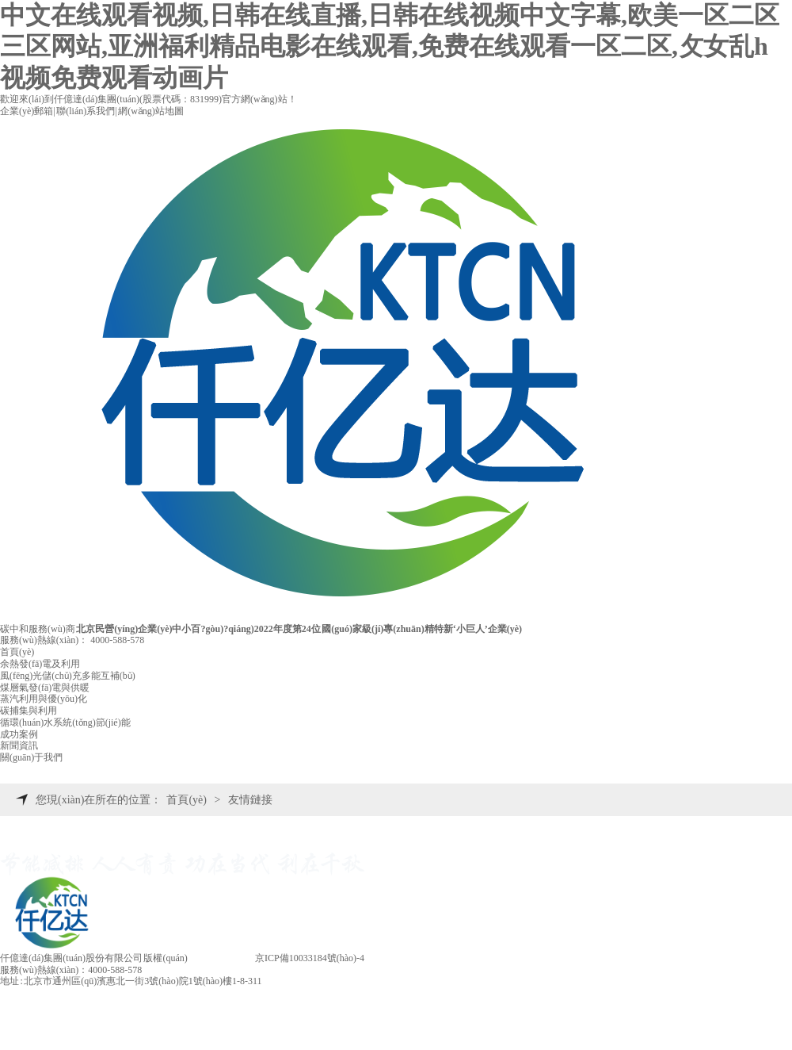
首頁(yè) (17, 651)
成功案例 (19, 734)
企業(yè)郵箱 (26, 111)
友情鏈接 (250, 800)
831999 (204, 99)
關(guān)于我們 (31, 757)
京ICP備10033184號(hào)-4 (309, 958)
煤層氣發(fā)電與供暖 (44, 687)
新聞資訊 (19, 745)
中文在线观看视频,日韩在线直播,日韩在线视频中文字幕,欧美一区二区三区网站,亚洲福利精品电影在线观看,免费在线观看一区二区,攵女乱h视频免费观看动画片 (389, 46)
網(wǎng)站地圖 (151, 111)
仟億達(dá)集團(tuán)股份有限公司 (71, 958)
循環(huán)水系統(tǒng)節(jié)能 (65, 722)
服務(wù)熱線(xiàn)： (72, 640)
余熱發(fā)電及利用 (40, 663)
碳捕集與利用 (28, 710)
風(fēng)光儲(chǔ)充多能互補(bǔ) (67, 675)
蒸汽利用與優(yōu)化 (43, 698)
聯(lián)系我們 (85, 111)
